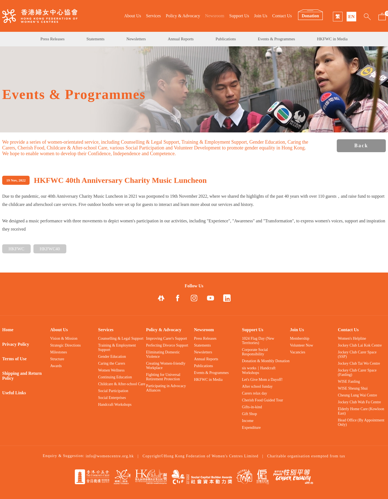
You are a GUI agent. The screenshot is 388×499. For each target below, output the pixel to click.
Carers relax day (254, 393)
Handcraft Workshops (115, 404)
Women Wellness (111, 370)
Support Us (239, 15)
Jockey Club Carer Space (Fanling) (357, 372)
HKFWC (16, 248)
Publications (226, 39)
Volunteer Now (301, 345)
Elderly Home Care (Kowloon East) (361, 411)
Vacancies (297, 352)
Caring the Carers (111, 363)
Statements (96, 39)
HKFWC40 (50, 248)
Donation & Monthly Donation (266, 361)
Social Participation (113, 391)
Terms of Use (14, 358)
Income (247, 421)
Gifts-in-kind (252, 407)
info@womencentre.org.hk (110, 456)
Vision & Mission (64, 338)
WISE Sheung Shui (353, 388)
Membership (299, 338)
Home (7, 329)
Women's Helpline (352, 338)
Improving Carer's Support (166, 338)
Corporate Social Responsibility (255, 352)
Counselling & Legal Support (120, 338)
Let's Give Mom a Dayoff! (262, 380)
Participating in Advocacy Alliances (166, 388)
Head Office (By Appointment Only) (361, 422)
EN (351, 16)
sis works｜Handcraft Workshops (258, 370)
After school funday (257, 386)
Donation (310, 15)
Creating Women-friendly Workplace (166, 365)
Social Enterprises (112, 398)
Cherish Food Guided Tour (262, 400)
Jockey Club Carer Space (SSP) (357, 354)
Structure (57, 359)
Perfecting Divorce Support (167, 345)
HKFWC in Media (332, 39)
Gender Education (112, 357)
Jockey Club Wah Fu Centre (359, 402)
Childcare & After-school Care (121, 384)
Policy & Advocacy (183, 15)
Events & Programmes (276, 39)
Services (153, 15)
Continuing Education (115, 377)
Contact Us (282, 15)
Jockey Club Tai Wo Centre (359, 363)
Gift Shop (249, 414)
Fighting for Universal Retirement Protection (163, 377)
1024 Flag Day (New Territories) (258, 340)
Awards (56, 366)
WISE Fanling (349, 381)
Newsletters (136, 39)
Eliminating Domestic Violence (163, 354)
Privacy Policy (15, 344)
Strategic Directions (65, 345)
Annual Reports (181, 39)
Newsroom (214, 15)
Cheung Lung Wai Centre (357, 395)
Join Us (260, 15)
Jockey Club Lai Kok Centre (360, 345)
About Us (132, 15)
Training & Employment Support (117, 347)
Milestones (58, 352)
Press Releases (53, 39)
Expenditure (251, 428)
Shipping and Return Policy (22, 376)
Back (361, 145)
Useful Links (14, 392)
